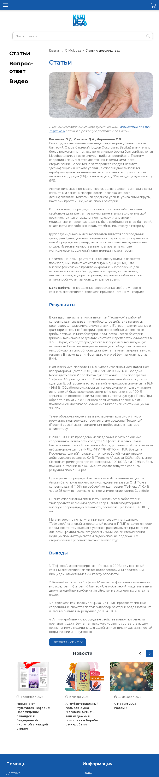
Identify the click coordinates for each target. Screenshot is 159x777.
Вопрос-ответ (21, 67)
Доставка (13, 773)
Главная (54, 50)
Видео (18, 81)
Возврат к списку (68, 642)
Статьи (19, 53)
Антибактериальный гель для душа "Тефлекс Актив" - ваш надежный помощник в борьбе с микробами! (82, 714)
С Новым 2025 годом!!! (125, 706)
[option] (33, 698)
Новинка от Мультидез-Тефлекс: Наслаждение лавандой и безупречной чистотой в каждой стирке (33, 716)
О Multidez (73, 50)
